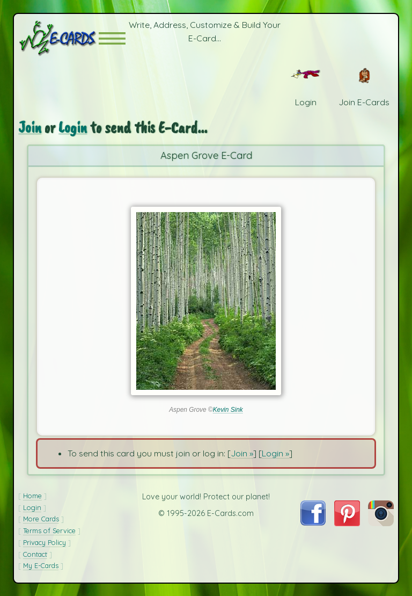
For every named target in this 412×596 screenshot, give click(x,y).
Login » (275, 453)
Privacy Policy (44, 542)
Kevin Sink (228, 409)
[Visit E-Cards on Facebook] (313, 522)
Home (32, 495)
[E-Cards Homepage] (58, 38)
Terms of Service (49, 530)
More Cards (41, 518)
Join (29, 127)
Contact (35, 554)
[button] (112, 38)
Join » (242, 453)
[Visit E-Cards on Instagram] (381, 523)
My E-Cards (40, 565)
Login (72, 127)
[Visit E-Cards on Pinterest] (347, 523)
